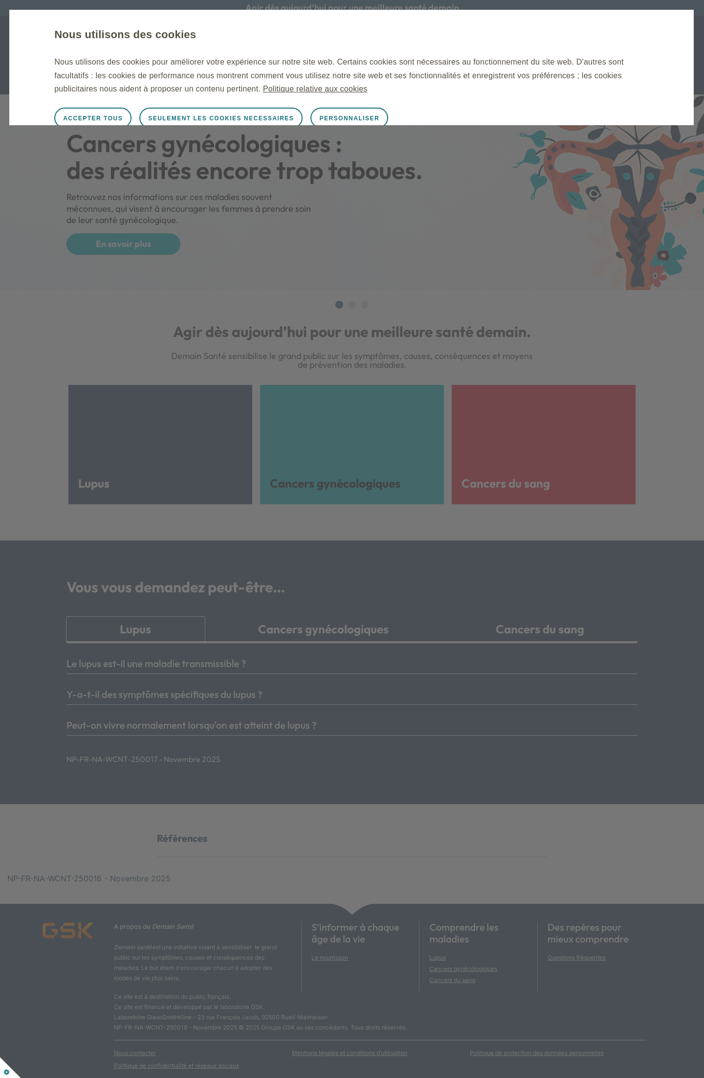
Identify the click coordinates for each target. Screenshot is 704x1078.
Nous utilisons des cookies (171, 34)
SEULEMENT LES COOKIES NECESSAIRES (267, 118)
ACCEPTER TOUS (139, 118)
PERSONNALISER (395, 118)
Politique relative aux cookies (521, 89)
